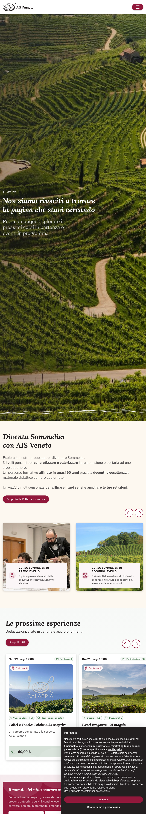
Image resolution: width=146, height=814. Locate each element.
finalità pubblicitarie (102, 766)
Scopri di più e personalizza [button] (103, 807)
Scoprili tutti (17, 642)
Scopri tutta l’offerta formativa (26, 499)
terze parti (118, 753)
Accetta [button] (103, 799)
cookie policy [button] (115, 749)
